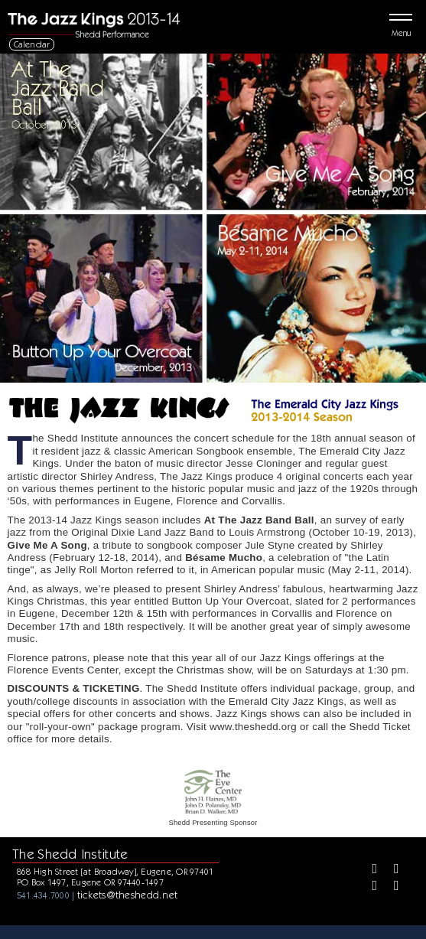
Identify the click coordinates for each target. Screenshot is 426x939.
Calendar (32, 44)
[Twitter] (390, 870)
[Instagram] (369, 887)
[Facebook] (369, 870)
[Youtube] (390, 887)
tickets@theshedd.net (127, 894)
